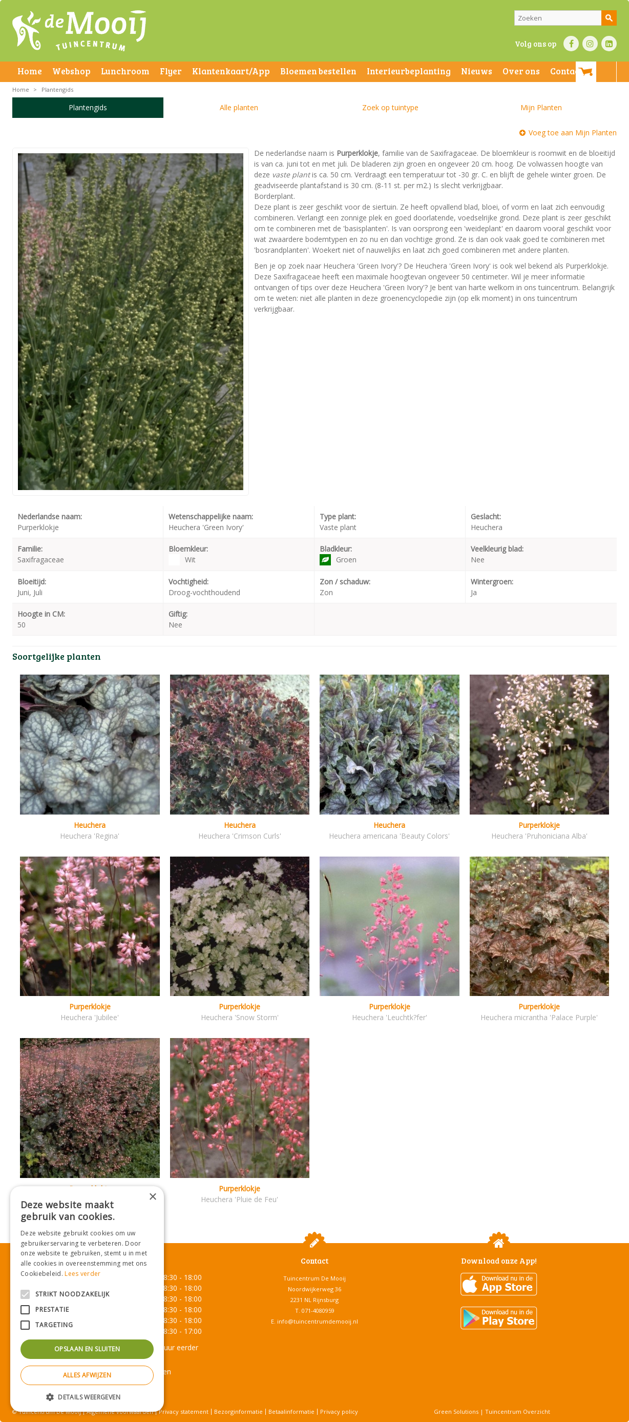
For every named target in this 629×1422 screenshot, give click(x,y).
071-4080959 (318, 1310)
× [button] (152, 1197)
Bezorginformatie (238, 1411)
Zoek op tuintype (390, 107)
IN (590, 43)
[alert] (87, 1299)
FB (571, 43)
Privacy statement (183, 1411)
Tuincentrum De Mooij (314, 1278)
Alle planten (239, 107)
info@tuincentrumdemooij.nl (317, 1321)
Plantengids (88, 107)
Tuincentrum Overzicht (517, 1411)
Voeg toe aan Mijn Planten (573, 132)
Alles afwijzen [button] (87, 1375)
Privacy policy (339, 1411)
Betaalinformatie (291, 1411)
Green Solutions (456, 1411)
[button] (87, 1396)
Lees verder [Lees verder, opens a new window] (82, 1273)
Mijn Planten (541, 107)
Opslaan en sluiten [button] (87, 1349)
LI (609, 43)
